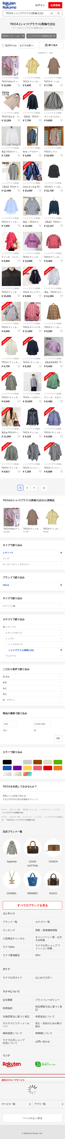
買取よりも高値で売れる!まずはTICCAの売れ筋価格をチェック (32, 798)
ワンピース (34, 656)
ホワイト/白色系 (21, 762)
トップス (34, 638)
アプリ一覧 (40, 1104)
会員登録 (55, 5)
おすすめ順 (26, 45)
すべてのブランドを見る (32, 905)
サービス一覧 (8, 1104)
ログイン (40, 5)
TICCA (32, 585)
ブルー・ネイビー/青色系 (11, 768)
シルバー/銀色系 (11, 774)
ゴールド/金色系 (21, 774)
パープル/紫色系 (21, 768)
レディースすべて (34, 633)
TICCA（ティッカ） (13, 36)
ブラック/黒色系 (11, 762)
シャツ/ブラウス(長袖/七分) (41, 36)
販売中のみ (9, 45)
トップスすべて (35, 644)
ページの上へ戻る (32, 1118)
